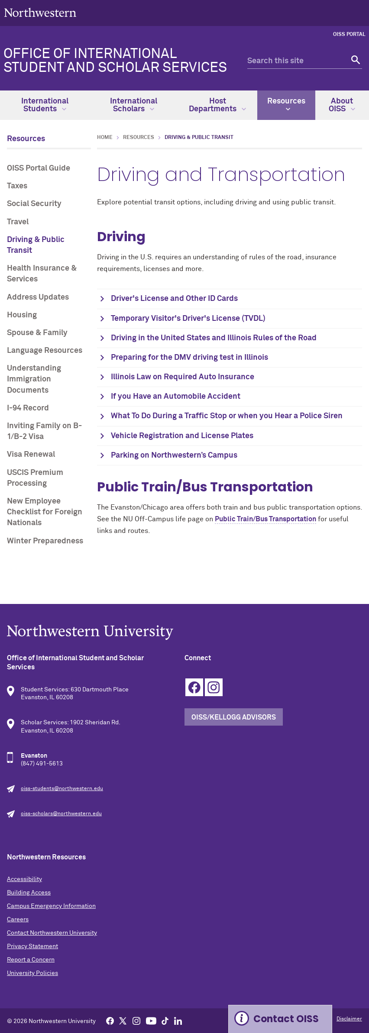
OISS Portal (349, 34)
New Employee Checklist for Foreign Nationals (44, 512)
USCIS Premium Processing (35, 478)
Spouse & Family (37, 333)
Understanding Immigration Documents (34, 379)
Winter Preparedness (45, 541)
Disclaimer (349, 1019)
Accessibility (24, 879)
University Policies (32, 973)
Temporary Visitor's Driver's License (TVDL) (188, 319)
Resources (286, 104)
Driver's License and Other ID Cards (174, 299)
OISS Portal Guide (38, 168)
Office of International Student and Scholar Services (115, 61)
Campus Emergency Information (51, 906)
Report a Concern (31, 960)
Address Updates (38, 297)
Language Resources (44, 351)
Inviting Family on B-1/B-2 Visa (44, 431)
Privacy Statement (32, 946)
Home (105, 137)
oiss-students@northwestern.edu (62, 788)
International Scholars (133, 105)
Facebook (194, 687)
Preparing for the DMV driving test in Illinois (189, 358)
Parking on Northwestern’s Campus (175, 455)
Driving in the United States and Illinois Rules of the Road (214, 338)
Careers (18, 920)
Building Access (29, 893)
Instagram (214, 687)
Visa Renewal (31, 454)
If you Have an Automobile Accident (175, 396)
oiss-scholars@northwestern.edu (61, 814)
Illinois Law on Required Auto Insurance (182, 377)
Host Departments (217, 105)
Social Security (34, 204)
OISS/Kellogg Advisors (233, 717)
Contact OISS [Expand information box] (286, 1019)
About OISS (342, 105)
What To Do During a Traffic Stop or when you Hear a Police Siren (227, 416)
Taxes (17, 186)
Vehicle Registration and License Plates (183, 436)
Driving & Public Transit (36, 245)
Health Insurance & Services (42, 274)
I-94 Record (28, 408)
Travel (18, 222)
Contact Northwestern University (52, 933)
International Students (44, 105)
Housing (22, 315)
